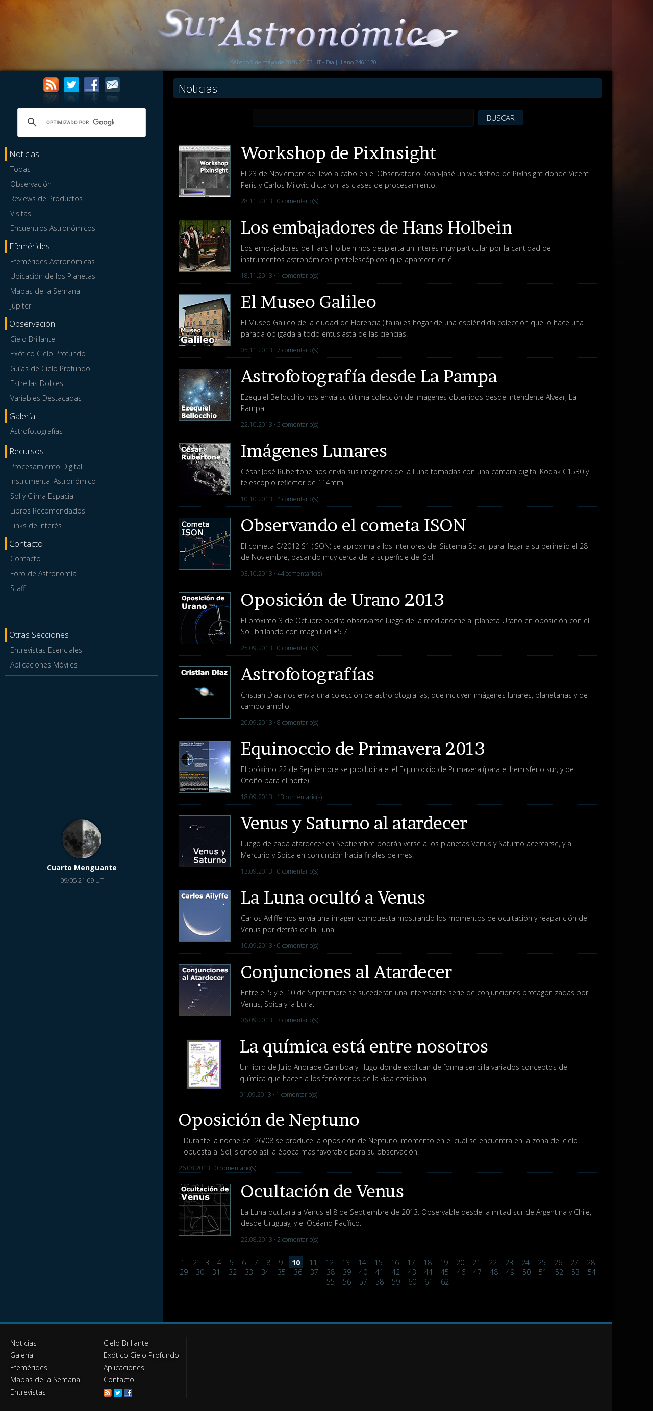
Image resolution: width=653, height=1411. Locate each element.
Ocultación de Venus (322, 1191)
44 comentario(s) (299, 573)
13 (346, 1262)
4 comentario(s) (297, 499)
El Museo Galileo (308, 301)
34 (265, 1272)
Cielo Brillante (32, 339)
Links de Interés (36, 525)
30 (200, 1272)
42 (396, 1272)
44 (428, 1272)
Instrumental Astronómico (53, 481)
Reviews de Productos (46, 198)
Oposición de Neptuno (269, 1119)
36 (298, 1272)
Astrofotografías (36, 431)
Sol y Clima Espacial (42, 496)
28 (591, 1262)
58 (379, 1282)
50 (526, 1272)
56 (347, 1282)
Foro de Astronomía (43, 573)
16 (395, 1262)
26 (558, 1262)
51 (543, 1272)
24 (525, 1262)
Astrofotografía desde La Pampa (369, 376)
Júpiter (20, 306)
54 (592, 1272)
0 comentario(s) (297, 201)
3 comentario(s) (297, 1020)
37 (314, 1272)
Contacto (25, 558)
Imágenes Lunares (314, 450)
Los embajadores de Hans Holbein (377, 227)
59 (396, 1282)
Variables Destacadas (46, 398)
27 (574, 1262)
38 (330, 1272)
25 (542, 1262)
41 (379, 1272)
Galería (21, 1355)
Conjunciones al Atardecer (346, 971)
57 (363, 1282)
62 (445, 1282)
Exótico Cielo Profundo (48, 353)
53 (575, 1272)
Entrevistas (28, 1392)
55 (330, 1282)
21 (476, 1262)
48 (494, 1272)
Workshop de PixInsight (338, 152)
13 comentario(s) (299, 796)
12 (329, 1262)
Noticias (23, 1343)
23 (509, 1262)
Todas (20, 169)
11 (313, 1262)
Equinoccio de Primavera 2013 (363, 748)
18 (427, 1262)
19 (444, 1262)
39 (347, 1272)
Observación (31, 184)
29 (184, 1272)
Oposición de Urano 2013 (342, 599)
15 (378, 1262)
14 (362, 1262)
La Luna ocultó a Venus (333, 897)
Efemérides (28, 1367)
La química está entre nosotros (364, 1046)
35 (282, 1272)
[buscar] (80, 122)
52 (559, 1272)
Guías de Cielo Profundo (50, 368)
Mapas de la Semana (45, 291)
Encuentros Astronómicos (52, 228)
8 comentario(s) (297, 722)
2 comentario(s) (297, 1239)
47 (477, 1272)
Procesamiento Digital (46, 466)
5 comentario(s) (297, 424)
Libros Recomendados (47, 511)
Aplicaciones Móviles (44, 665)
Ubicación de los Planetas (52, 276)
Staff (17, 588)
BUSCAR (501, 118)
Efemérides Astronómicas (52, 261)
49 (510, 1272)
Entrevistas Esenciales (46, 650)
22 (493, 1262)
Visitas (20, 213)
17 (411, 1262)
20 (460, 1262)
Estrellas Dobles (36, 383)
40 (363, 1272)
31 (216, 1272)
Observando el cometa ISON (353, 525)
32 (233, 1272)
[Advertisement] (81, 743)
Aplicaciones (124, 1367)
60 (412, 1282)
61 (428, 1282)
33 (249, 1272)
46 (461, 1272)
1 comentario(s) (297, 275)
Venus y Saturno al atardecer (354, 822)
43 (412, 1272)
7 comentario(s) (297, 350)
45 (445, 1272)
